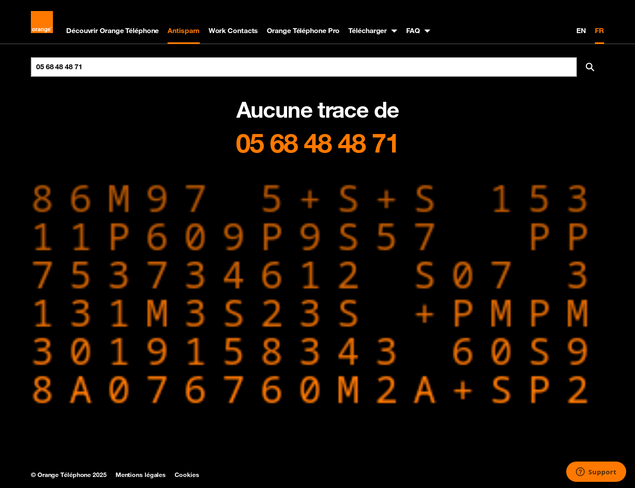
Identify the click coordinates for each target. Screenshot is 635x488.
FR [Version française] (599, 30)
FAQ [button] (413, 30)
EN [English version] (581, 30)
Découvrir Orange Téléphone (112, 30)
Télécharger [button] (367, 30)
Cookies (187, 474)
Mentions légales (141, 474)
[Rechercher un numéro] (304, 67)
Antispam (183, 30)
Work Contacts (233, 30)
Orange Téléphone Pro (303, 30)
